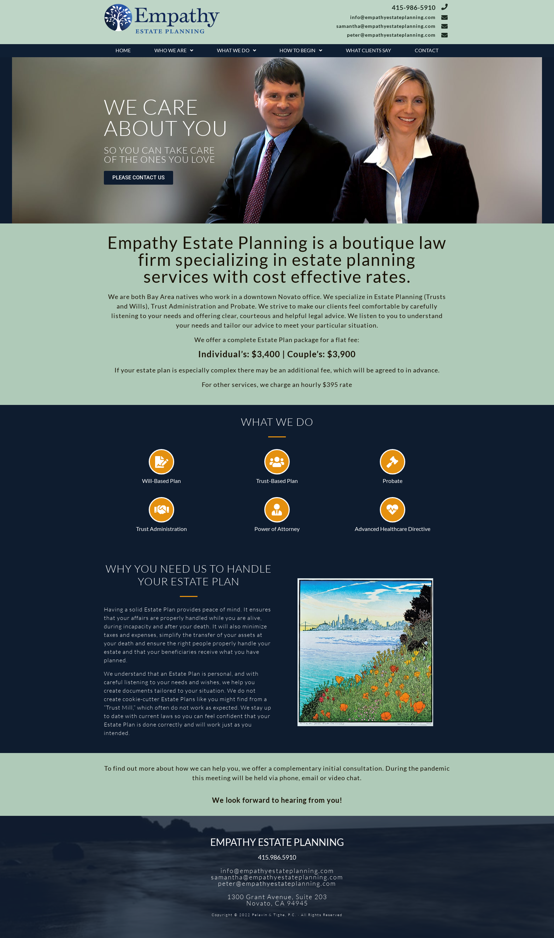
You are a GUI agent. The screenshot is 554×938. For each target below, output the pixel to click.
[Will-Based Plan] (161, 461)
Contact (426, 50)
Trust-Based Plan (277, 480)
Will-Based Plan (161, 480)
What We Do (236, 50)
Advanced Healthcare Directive (392, 528)
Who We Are (173, 50)
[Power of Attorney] (277, 509)
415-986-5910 (414, 7)
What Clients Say (368, 50)
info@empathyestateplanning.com (393, 17)
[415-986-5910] (444, 7)
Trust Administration (161, 528)
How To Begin (300, 50)
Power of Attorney (277, 528)
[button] (174, 51)
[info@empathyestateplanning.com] (444, 17)
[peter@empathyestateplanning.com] (444, 35)
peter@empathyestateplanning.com (391, 35)
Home (123, 50)
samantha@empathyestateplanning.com (386, 26)
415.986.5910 (277, 857)
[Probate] (392, 461)
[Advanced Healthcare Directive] (392, 509)
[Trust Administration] (161, 509)
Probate (392, 480)
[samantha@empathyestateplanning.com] (444, 26)
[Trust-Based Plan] (277, 461)
